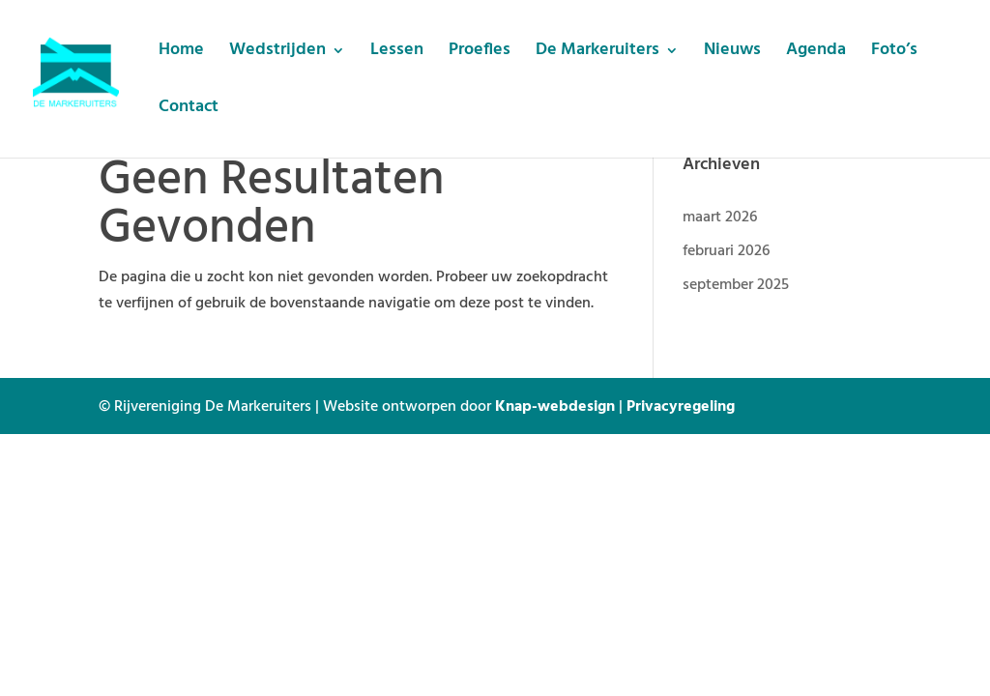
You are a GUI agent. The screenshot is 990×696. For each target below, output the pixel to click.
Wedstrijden (277, 54)
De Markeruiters (597, 54)
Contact (188, 111)
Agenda (816, 54)
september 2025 (736, 283)
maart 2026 (720, 215)
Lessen (396, 54)
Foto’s (894, 54)
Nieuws (732, 54)
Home (181, 54)
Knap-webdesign (555, 405)
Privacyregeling (680, 405)
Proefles (479, 54)
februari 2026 (726, 249)
